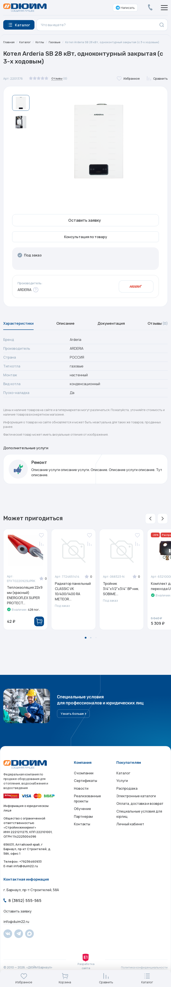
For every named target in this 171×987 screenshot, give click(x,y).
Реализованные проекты (87, 806)
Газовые (56, 42)
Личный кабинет (130, 834)
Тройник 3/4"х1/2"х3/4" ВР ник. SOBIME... (121, 590)
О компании (83, 777)
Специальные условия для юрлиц (139, 823)
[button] (150, 520)
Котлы (41, 42)
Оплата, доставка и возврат (139, 812)
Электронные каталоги (136, 803)
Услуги (122, 786)
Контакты (82, 834)
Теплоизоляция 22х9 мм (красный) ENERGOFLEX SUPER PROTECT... (24, 597)
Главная (9, 42)
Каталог (26, 42)
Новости (81, 794)
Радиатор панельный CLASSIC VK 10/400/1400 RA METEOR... (73, 593)
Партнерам (83, 825)
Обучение (82, 817)
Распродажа (126, 794)
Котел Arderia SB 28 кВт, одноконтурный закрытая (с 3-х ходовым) (116, 42)
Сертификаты (85, 786)
